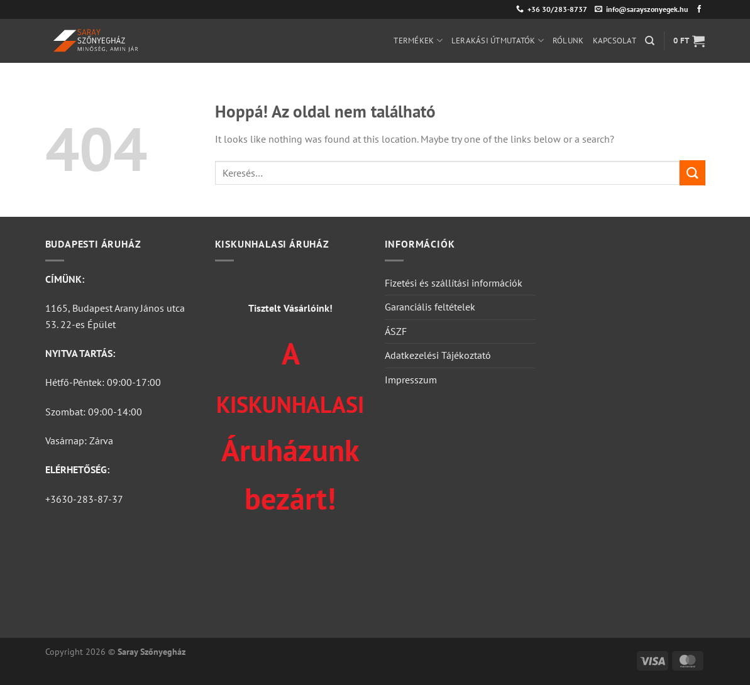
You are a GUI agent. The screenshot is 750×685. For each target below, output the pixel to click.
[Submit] (692, 172)
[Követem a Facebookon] (699, 9)
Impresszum (411, 379)
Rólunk (568, 40)
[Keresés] (649, 41)
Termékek (418, 41)
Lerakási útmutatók (497, 41)
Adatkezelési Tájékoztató (438, 355)
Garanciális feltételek (430, 306)
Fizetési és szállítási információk (453, 283)
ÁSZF (396, 331)
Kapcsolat (614, 40)
